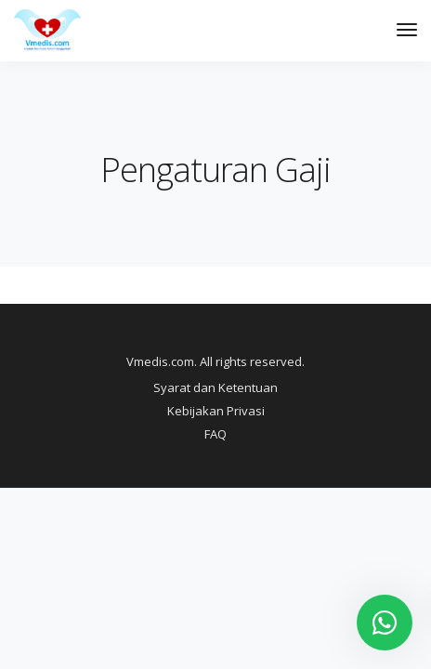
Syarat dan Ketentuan (215, 387)
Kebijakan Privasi (216, 410)
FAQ (215, 434)
